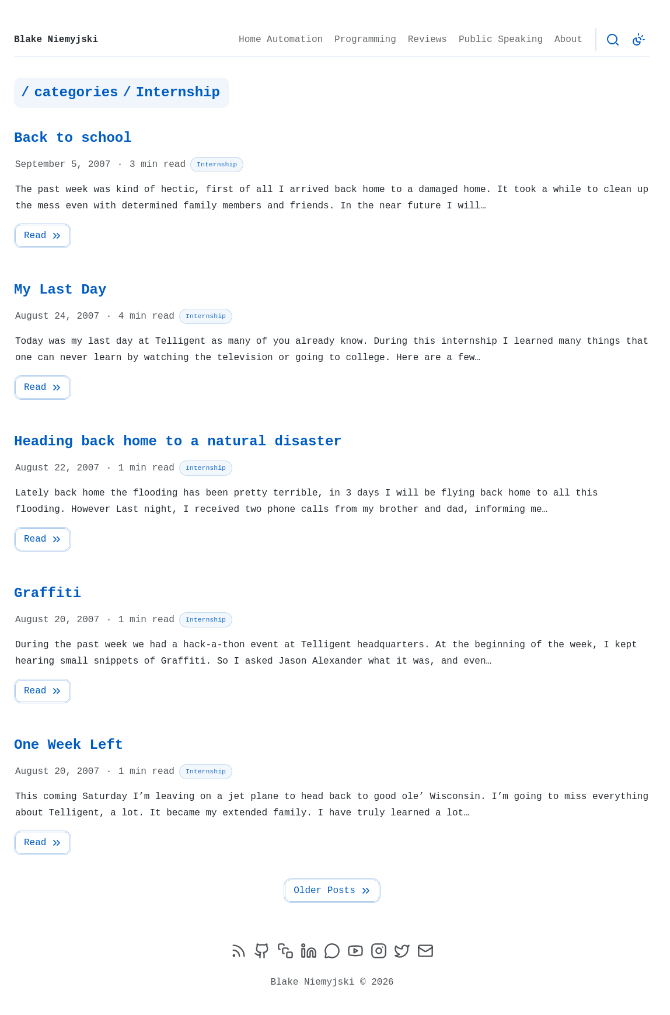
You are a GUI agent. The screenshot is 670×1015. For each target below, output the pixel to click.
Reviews (427, 39)
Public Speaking (501, 39)
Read (43, 235)
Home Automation (281, 39)
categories (76, 92)
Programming (365, 39)
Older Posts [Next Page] (333, 890)
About (568, 39)
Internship (217, 164)
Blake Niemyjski (56, 39)
